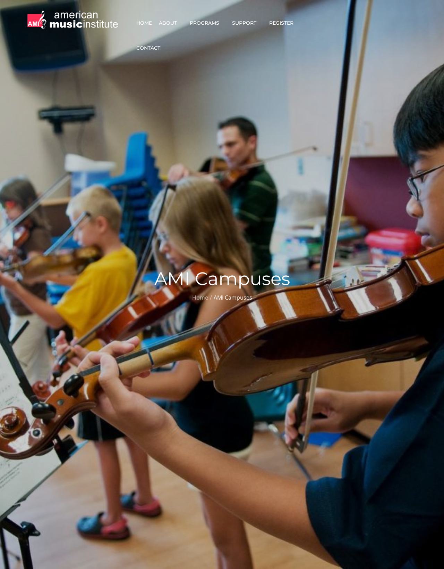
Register (284, 23)
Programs (207, 23)
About (171, 23)
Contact (151, 48)
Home (144, 23)
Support (247, 23)
